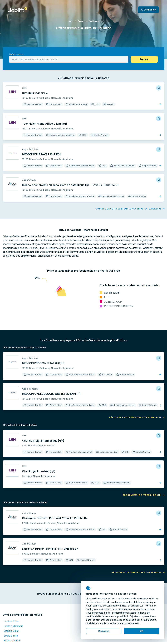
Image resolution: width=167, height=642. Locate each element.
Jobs (70, 21)
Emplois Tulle (11, 635)
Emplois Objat (11, 630)
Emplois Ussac (11, 621)
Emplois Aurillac (12, 640)
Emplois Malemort (13, 626)
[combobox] (68, 59)
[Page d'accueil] (17, 9)
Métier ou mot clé (16, 54)
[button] (144, 59)
